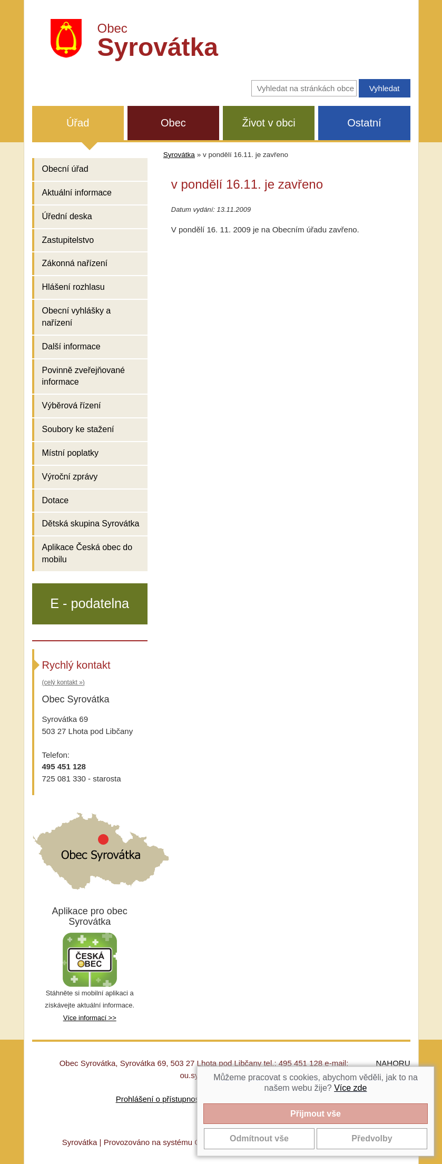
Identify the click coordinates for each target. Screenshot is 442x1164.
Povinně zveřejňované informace (83, 376)
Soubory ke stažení (78, 429)
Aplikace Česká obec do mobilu (87, 553)
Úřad (77, 123)
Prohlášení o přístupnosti (159, 1098)
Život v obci (269, 123)
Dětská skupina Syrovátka (91, 523)
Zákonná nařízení (75, 263)
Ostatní (364, 123)
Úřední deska (67, 216)
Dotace (55, 500)
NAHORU (393, 1063)
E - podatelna (89, 603)
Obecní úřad (65, 168)
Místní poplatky (70, 452)
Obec (173, 123)
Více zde (350, 1087)
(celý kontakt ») (63, 682)
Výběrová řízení (71, 405)
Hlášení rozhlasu (73, 286)
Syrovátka (179, 155)
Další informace (71, 346)
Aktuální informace (77, 192)
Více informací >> (89, 1018)
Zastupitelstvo (68, 240)
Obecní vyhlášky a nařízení (76, 316)
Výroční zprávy (70, 476)
